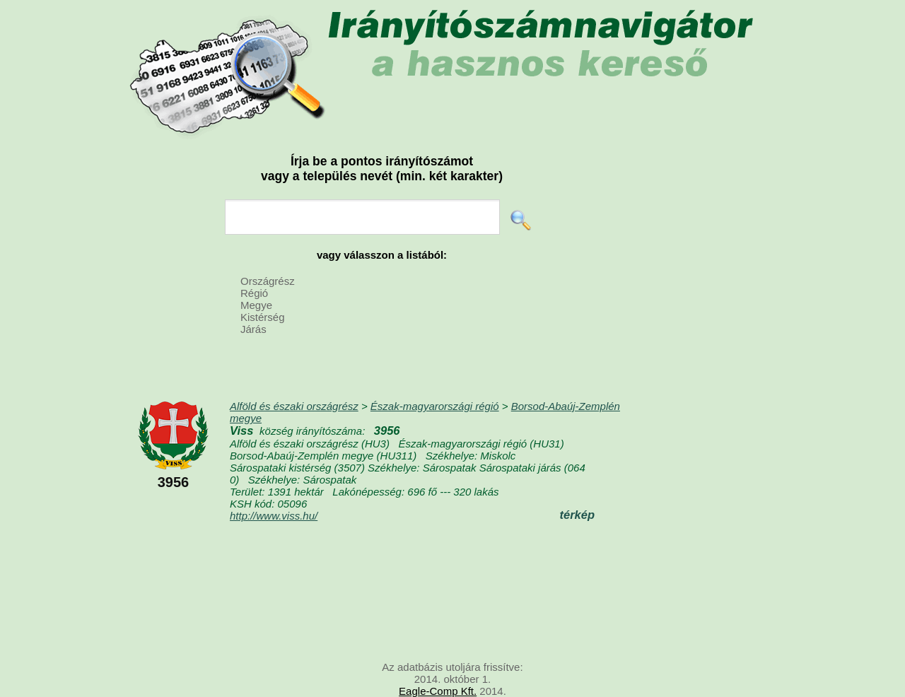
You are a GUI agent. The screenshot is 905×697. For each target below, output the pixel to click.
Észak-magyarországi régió (434, 406)
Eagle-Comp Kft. (438, 691)
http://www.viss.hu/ (273, 516)
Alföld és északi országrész (294, 406)
